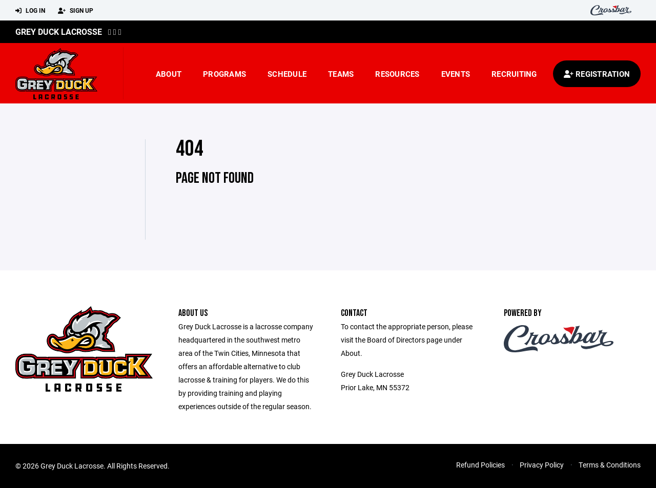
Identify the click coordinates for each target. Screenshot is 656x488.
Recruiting (514, 74)
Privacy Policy (542, 465)
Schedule (287, 74)
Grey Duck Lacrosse (58, 31)
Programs (224, 74)
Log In (30, 10)
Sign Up (75, 10)
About (168, 74)
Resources (397, 74)
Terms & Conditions (610, 465)
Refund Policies (480, 465)
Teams (341, 74)
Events (455, 74)
